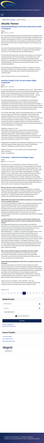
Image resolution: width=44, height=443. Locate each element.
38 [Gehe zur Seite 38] (27, 293)
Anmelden (22, 320)
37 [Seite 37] (24, 293)
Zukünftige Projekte (7, 339)
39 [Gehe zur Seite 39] (30, 293)
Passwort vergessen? (7, 324)
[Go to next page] (39, 293)
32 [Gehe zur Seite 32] (8, 293)
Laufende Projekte (7, 336)
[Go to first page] (2, 293)
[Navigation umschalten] (2, 15)
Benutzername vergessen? (9, 326)
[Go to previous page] (5, 293)
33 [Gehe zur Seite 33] (11, 293)
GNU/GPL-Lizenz (22, 438)
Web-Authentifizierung (22, 316)
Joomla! (6, 438)
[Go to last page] (42, 293)
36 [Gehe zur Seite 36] (21, 293)
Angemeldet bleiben (9, 312)
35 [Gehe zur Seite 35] (18, 293)
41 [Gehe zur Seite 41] (36, 293)
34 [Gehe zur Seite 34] (14, 293)
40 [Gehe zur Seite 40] (33, 293)
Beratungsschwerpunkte (8, 341)
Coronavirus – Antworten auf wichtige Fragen (17, 157)
